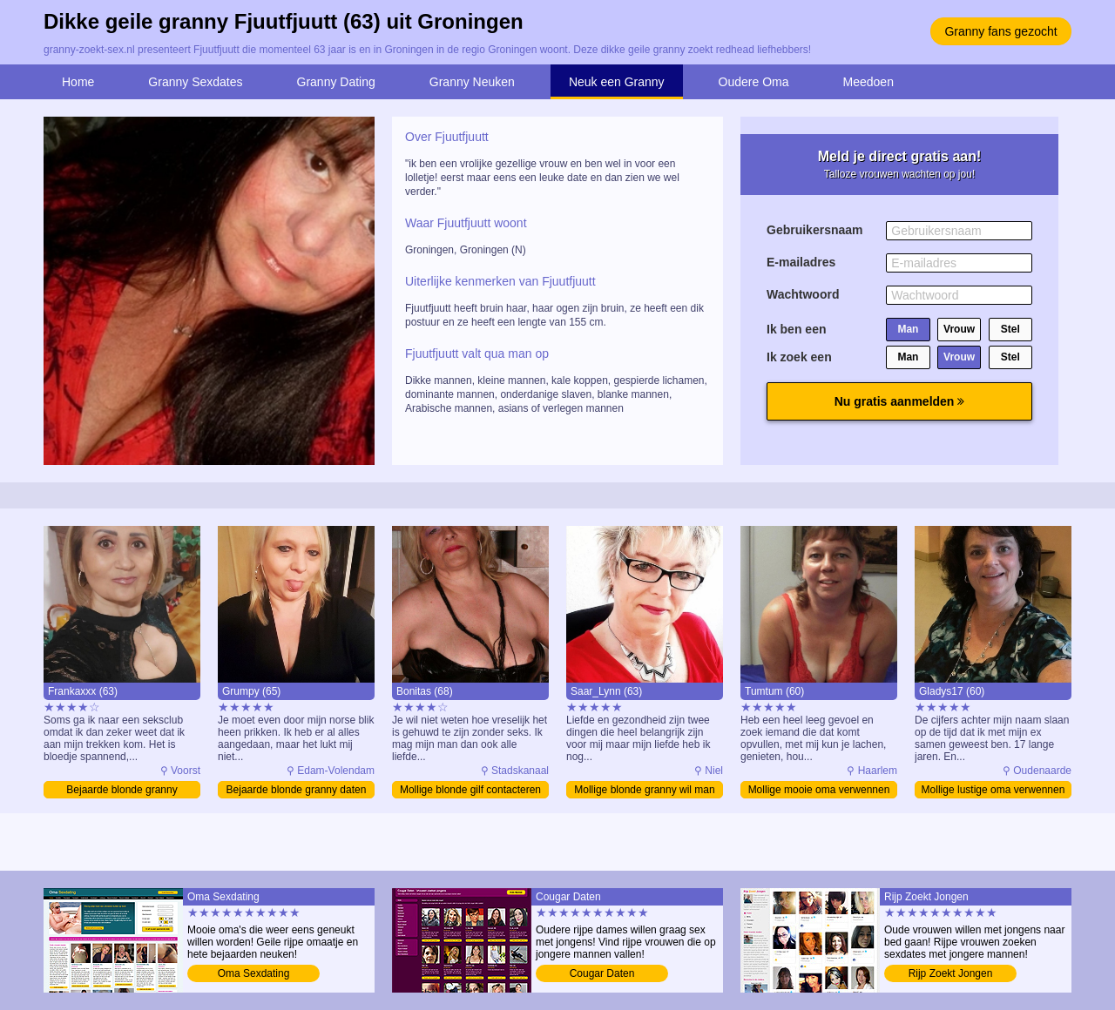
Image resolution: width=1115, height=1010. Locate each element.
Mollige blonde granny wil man (644, 790)
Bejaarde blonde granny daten (296, 790)
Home (78, 82)
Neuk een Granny (617, 82)
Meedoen (868, 82)
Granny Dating (336, 82)
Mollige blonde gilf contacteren (470, 790)
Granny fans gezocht (1000, 31)
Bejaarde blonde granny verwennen (121, 791)
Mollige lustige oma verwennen (993, 790)
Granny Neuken (472, 82)
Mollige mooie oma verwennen (819, 790)
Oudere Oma (754, 82)
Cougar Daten (602, 973)
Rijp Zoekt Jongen (951, 973)
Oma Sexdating (254, 973)
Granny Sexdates (195, 82)
